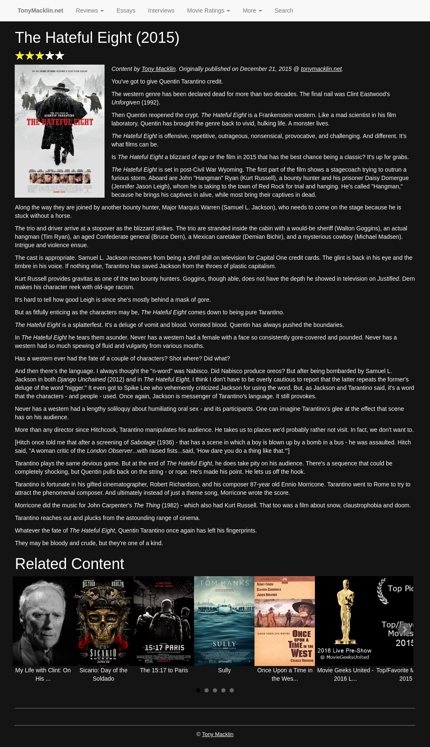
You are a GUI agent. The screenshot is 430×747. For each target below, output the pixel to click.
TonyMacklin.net (40, 10)
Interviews (161, 10)
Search (284, 10)
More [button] (252, 10)
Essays (125, 10)
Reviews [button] (90, 10)
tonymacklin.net (321, 68)
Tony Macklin (159, 68)
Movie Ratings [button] (209, 10)
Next (404, 629)
